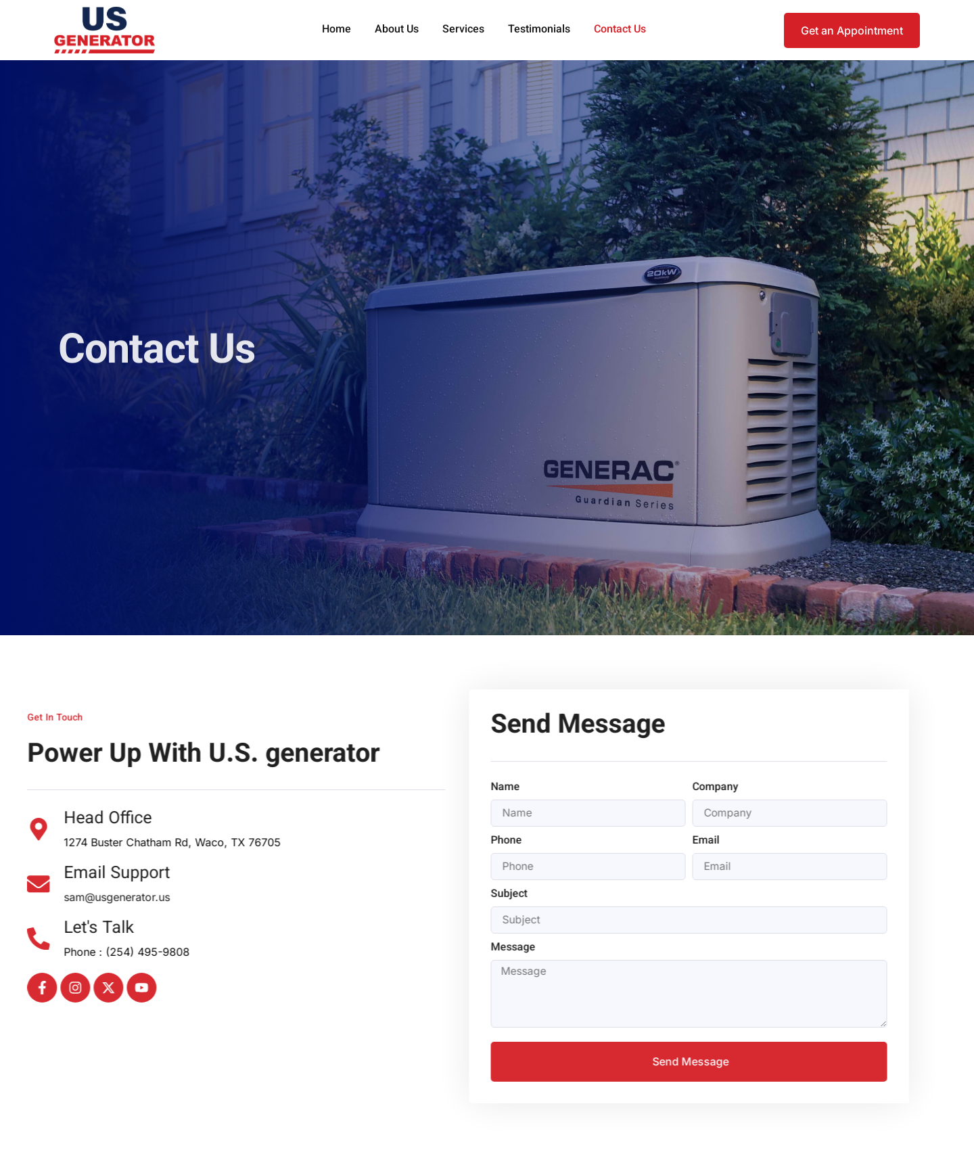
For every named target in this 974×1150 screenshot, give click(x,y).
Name (464, 788)
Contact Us (620, 30)
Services (463, 30)
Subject (468, 896)
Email (664, 841)
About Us (397, 30)
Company (674, 788)
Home (336, 30)
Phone (465, 841)
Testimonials (539, 30)
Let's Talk (57, 928)
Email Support (75, 873)
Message (472, 949)
